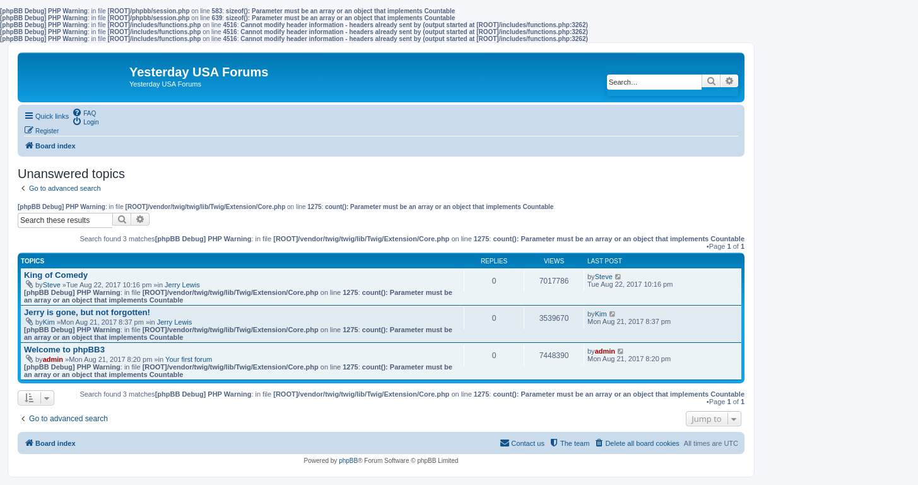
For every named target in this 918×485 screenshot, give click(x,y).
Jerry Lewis (182, 285)
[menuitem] (84, 112)
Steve (52, 285)
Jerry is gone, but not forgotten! (87, 312)
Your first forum (188, 359)
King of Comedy (56, 275)
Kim (49, 322)
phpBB (348, 460)
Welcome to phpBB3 (64, 349)
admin (53, 359)
